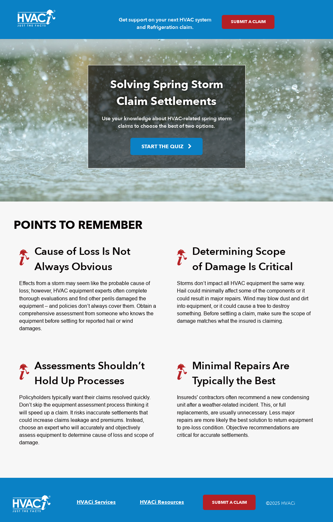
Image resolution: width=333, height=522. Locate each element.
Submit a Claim (244, 22)
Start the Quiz (162, 146)
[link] (36, 18)
